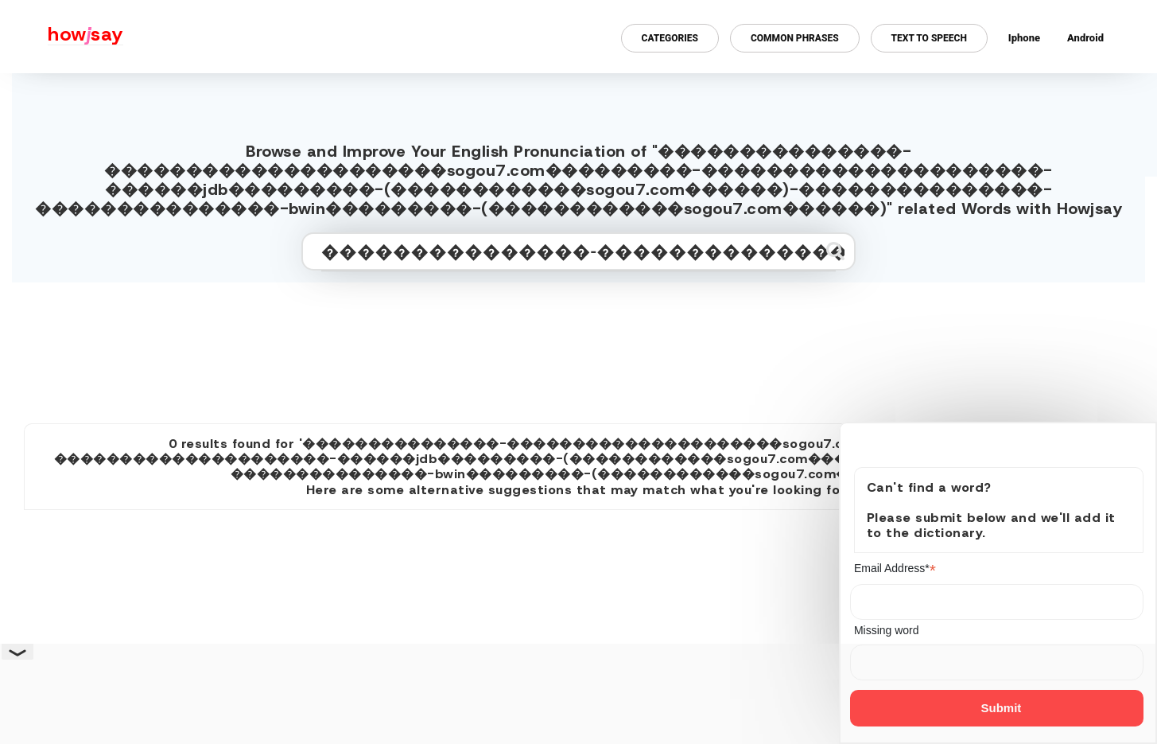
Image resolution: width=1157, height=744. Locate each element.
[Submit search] (835, 251)
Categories (670, 38)
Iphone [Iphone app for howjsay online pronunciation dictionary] (1024, 38)
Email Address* (895, 568)
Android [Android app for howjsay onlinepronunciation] (1085, 38)
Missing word (886, 630)
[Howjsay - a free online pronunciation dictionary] (61, 36)
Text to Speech (929, 38)
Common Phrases (795, 38)
